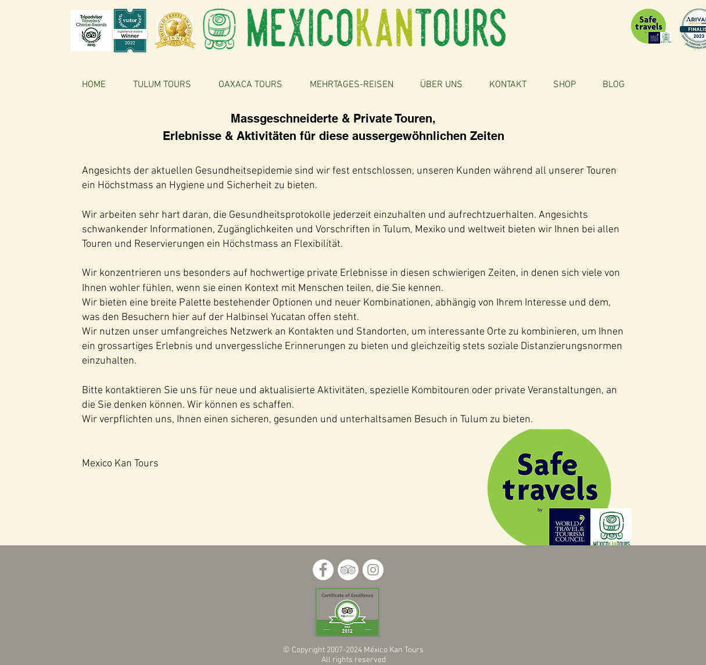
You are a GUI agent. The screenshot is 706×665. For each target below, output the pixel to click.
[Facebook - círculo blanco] (323, 569)
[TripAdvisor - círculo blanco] (348, 569)
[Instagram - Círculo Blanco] (373, 569)
